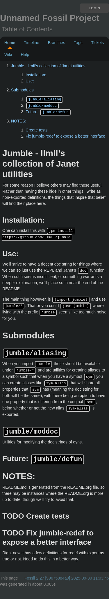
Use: (30, 81)
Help (25, 54)
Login (94, 8)
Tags (78, 42)
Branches (56, 42)
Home (9, 42)
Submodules (22, 90)
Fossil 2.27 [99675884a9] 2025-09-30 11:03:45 (66, 572)
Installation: (36, 75)
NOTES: (18, 120)
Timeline (31, 42)
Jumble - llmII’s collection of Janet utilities (48, 66)
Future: (48, 111)
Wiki (8, 54)
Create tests (36, 129)
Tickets (97, 42)
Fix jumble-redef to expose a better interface (65, 135)
